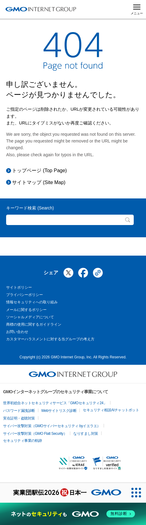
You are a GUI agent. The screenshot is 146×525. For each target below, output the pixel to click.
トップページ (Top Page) (39, 170)
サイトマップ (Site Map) (38, 182)
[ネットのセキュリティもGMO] (73, 514)
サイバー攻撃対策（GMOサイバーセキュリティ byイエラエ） (52, 426)
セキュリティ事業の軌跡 (22, 440)
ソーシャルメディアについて (30, 317)
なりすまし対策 (85, 433)
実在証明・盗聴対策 (19, 418)
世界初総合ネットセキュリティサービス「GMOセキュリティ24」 (55, 403)
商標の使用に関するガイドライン (33, 324)
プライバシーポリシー (24, 295)
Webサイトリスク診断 (59, 411)
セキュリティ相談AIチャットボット (111, 410)
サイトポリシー (19, 287)
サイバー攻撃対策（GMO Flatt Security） (35, 433)
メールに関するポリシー (26, 310)
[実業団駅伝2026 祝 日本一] (63, 493)
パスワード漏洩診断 (19, 411)
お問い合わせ (17, 332)
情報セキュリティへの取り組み (32, 302)
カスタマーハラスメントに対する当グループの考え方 (50, 339)
